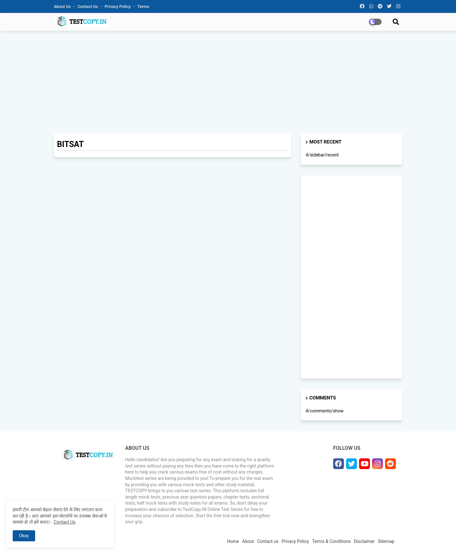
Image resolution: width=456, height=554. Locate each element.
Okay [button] (24, 535)
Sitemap (386, 541)
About (248, 541)
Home (233, 541)
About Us (63, 6)
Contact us (88, 6)
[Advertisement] (228, 81)
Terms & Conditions (331, 541)
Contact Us (65, 522)
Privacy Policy (118, 6)
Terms (143, 6)
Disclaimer (364, 541)
